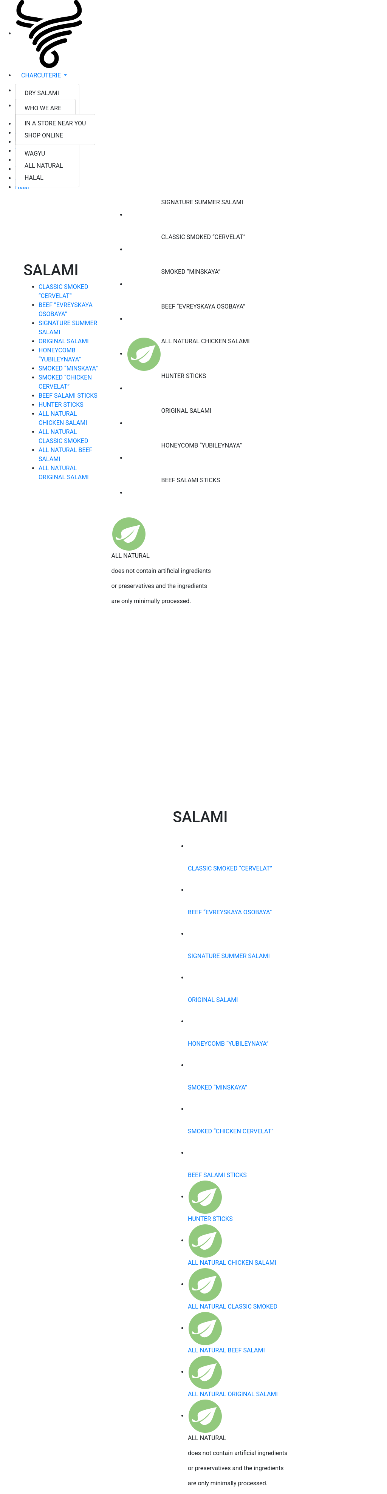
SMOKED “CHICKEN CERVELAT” (231, 1131)
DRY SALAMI (42, 93)
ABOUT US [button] (36, 90)
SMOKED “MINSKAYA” (68, 368)
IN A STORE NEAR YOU (55, 123)
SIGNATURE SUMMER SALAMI (229, 956)
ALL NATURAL (44, 165)
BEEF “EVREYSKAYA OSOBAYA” (230, 912)
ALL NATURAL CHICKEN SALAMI (232, 1262)
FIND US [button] (33, 105)
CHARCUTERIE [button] (41, 75)
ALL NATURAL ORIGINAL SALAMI (233, 1394)
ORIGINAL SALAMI (64, 341)
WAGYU (35, 153)
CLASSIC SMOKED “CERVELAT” (230, 868)
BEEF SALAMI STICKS (68, 395)
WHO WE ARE (43, 108)
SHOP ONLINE (44, 135)
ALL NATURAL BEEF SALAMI (226, 1350)
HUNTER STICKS (61, 404)
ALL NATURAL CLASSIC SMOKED (232, 1306)
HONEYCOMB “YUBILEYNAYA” (228, 1043)
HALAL (34, 177)
